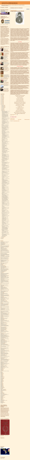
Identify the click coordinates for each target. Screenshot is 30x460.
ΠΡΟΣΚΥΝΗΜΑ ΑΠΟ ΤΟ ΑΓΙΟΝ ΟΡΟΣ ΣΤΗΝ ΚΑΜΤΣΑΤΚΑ (5, 337)
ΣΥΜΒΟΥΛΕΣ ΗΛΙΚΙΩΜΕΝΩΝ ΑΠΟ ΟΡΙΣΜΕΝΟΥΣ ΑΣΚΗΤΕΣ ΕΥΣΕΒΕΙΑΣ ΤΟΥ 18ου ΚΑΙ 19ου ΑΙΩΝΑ (5, 353)
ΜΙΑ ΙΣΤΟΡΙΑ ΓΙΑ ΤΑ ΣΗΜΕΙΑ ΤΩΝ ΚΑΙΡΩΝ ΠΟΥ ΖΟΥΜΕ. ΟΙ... (5, 196)
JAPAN (1, 384)
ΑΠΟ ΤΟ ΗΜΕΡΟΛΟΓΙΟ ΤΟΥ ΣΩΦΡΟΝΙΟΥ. (4, 147)
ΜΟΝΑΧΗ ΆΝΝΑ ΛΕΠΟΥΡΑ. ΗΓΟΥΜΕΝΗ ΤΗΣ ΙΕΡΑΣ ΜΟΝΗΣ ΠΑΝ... (5, 182)
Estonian (1, 379)
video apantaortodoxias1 (3, 400)
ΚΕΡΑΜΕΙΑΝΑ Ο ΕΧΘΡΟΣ (3, 297)
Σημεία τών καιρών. (6, 71)
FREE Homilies (3, 161)
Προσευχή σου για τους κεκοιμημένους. (5, 336)
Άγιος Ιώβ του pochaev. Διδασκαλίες (4, 246)
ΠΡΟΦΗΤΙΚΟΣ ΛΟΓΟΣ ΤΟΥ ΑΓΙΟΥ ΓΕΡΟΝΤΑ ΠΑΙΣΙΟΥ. (5, 127)
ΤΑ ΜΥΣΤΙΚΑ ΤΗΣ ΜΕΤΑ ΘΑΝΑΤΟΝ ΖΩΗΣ (5, 356)
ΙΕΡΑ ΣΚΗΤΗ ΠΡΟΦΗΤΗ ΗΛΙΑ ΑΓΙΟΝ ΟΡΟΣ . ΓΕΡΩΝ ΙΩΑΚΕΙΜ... (5, 198)
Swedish (1, 396)
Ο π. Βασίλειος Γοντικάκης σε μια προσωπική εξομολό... (5, 152)
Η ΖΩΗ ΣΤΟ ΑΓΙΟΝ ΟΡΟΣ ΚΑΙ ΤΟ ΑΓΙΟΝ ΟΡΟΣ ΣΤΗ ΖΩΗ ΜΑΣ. (5, 162)
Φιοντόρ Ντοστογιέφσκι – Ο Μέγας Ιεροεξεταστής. (5, 210)
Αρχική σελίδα (19, 119)
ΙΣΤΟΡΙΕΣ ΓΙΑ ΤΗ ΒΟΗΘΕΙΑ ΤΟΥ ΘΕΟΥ (5, 289)
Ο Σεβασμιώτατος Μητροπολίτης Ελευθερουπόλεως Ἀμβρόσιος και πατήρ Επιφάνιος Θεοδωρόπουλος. (6, 58)
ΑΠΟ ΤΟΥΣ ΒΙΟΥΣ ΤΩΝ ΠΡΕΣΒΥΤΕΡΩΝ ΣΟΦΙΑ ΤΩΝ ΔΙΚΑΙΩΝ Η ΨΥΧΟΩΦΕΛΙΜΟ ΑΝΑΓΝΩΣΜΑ (5, 255)
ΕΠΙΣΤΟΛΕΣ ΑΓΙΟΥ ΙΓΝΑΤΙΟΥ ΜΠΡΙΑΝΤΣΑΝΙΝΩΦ (4, 274)
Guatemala (2, 380)
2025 (1, 95)
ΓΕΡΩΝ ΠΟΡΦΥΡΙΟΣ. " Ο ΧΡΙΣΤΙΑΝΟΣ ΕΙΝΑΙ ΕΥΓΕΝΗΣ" (5, 131)
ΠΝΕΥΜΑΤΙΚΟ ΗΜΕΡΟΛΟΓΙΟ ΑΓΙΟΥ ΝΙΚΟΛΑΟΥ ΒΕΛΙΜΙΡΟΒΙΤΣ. (5, 112)
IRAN (1, 382)
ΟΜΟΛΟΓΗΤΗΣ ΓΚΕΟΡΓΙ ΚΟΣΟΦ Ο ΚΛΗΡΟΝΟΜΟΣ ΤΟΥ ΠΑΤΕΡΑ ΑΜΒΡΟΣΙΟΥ (4, 318)
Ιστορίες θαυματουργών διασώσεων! (4, 290)
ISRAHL (1, 383)
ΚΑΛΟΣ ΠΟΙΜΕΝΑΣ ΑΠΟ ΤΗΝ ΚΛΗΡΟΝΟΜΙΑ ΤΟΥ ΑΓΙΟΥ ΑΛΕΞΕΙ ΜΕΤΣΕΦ (4, 294)
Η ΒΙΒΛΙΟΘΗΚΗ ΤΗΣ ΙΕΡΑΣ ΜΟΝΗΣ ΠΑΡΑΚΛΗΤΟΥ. (5, 187)
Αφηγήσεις (2, 263)
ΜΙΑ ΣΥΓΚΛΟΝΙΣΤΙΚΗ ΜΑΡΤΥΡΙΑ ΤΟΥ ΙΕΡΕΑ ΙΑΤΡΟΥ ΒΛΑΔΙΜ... (5, 128)
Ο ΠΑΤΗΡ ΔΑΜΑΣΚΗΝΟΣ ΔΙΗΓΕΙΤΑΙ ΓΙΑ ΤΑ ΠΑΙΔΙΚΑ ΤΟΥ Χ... (5, 181)
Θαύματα (1, 285)
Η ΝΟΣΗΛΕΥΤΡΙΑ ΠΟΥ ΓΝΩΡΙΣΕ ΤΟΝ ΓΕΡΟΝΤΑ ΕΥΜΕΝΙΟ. (5, 200)
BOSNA (1, 372)
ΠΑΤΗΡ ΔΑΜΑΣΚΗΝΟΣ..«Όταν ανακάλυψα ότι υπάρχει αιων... (5, 180)
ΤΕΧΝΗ (1, 358)
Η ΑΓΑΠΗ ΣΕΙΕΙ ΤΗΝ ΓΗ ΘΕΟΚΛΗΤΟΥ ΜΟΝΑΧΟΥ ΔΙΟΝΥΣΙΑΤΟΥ (5, 227)
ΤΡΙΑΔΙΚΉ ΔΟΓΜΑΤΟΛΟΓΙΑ (3, 364)
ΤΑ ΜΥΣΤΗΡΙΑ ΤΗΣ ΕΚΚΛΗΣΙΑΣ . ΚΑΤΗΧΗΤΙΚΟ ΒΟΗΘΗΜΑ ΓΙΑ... (5, 228)
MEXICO (1, 386)
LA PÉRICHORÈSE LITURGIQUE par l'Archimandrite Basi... (5, 154)
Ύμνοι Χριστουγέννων (3, 365)
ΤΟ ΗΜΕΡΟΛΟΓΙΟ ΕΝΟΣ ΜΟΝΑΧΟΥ (4, 359)
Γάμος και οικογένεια (3, 266)
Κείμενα (1, 296)
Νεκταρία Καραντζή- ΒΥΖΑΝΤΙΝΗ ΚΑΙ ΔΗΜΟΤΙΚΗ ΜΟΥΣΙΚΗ (5, 190)
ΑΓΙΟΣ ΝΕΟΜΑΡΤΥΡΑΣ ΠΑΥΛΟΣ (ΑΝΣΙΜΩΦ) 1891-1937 (5, 214)
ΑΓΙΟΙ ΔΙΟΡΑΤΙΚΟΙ (2, 244)
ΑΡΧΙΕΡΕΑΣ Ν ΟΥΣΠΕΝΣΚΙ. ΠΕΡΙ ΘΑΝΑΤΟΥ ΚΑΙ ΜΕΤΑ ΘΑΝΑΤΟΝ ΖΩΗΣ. (5, 258)
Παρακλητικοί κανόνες (3, 322)
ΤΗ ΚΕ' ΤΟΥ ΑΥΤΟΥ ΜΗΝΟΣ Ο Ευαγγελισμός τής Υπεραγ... (4, 150)
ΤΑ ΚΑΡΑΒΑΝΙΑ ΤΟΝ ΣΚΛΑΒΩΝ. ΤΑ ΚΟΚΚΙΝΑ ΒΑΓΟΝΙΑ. (5, 116)
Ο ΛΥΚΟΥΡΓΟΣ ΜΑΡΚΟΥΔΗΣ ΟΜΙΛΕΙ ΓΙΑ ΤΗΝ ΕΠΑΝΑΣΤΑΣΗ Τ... (5, 158)
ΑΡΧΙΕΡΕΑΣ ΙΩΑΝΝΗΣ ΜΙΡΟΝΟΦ (4, 257)
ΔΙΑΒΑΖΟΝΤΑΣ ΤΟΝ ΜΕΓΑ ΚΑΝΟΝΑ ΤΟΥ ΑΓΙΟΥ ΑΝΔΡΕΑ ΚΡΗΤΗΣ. (5, 231)
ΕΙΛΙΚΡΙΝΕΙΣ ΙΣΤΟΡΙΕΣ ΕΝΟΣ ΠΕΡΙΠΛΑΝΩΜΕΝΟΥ (4, 270)
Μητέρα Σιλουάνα (2, 305)
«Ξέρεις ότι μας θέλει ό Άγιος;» (4, 138)
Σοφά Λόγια (2, 343)
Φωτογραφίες (2, 368)
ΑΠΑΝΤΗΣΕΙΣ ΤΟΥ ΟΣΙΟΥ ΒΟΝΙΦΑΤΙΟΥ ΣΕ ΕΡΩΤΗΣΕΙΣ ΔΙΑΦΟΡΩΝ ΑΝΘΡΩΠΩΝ (5, 252)
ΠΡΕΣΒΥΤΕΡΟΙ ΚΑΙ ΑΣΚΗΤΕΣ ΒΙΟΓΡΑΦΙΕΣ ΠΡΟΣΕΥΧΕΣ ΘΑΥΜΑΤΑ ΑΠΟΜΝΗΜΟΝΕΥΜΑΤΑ (4, 335)
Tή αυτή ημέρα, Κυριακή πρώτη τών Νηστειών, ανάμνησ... (5, 223)
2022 (1, 97)
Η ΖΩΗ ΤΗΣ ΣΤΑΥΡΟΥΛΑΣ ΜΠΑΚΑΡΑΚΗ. (5, 212)
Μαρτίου (3, 110)
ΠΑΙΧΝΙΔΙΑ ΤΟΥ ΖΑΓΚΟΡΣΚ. (4, 193)
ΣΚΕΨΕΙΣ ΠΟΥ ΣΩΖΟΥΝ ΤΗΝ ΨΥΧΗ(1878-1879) (4, 341)
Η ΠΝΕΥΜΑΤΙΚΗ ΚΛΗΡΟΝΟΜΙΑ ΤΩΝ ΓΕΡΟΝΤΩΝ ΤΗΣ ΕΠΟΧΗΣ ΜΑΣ (4, 280)
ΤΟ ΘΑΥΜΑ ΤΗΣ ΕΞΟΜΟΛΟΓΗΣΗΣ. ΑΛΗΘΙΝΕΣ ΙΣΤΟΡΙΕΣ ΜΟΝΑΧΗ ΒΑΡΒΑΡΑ (4, 362)
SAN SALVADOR (2, 395)
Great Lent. (3, 153)
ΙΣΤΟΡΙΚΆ (2, 292)
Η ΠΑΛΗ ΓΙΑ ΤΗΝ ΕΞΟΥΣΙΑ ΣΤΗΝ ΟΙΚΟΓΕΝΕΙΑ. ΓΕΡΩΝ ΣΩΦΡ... (5, 199)
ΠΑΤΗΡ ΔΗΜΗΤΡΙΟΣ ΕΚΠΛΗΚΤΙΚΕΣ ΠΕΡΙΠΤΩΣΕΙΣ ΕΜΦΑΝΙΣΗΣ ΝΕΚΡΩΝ (5, 325)
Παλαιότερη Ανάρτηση (26, 119)
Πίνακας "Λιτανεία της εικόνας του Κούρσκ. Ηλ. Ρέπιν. (5, 175)
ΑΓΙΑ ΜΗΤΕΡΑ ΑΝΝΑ (3, 243)
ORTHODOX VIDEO (3, 390)
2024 (1, 96)
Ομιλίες (1, 317)
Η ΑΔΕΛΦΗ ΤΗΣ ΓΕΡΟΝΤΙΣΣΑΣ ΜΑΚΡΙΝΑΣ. (5, 81)
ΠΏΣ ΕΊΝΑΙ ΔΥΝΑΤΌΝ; (6, 67)
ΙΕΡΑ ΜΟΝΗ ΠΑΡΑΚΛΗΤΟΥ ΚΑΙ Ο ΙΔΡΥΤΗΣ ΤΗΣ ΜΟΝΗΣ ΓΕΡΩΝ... (5, 115)
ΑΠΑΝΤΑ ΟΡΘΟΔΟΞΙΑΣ (10, 3)
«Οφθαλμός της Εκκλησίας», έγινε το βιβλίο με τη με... (5, 194)
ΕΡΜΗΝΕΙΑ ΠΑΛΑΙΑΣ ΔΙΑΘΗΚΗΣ (4, 275)
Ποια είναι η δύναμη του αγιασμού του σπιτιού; (6, 88)
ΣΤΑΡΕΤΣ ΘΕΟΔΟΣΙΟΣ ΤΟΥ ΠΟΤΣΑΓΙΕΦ (5, 345)
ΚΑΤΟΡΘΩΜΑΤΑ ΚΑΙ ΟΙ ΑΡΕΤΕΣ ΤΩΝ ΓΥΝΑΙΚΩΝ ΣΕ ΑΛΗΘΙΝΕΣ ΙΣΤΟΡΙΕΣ (4, 295)
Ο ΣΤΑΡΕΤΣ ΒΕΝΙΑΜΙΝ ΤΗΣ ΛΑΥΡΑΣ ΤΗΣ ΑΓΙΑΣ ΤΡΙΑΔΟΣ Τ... (5, 195)
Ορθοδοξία (2, 319)
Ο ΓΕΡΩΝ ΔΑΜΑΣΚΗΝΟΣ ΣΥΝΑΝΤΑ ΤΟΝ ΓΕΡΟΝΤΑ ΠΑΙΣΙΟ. (5, 135)
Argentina (2, 369)
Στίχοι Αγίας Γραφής (3, 346)
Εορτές (1, 272)
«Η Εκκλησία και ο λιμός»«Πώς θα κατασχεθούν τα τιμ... (5, 218)
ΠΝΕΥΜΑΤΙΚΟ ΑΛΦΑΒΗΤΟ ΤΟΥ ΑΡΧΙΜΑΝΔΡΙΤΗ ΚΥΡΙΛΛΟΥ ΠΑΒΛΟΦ (5, 331)
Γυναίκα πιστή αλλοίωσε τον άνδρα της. (5, 232)
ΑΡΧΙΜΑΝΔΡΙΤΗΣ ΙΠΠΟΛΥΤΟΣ (4, 259)
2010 (1, 237)
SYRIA (1, 397)
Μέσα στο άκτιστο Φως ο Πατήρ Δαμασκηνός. (5, 139)
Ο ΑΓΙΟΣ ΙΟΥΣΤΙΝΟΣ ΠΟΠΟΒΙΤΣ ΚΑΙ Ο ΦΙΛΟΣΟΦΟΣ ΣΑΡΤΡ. (5, 136)
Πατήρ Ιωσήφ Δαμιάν (3, 327)
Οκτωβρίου (3, 106)
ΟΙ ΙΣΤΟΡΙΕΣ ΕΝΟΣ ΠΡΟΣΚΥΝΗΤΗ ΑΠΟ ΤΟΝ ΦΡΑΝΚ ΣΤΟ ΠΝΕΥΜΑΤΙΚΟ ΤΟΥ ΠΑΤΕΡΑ (5, 316)
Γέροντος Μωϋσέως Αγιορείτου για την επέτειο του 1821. (5, 163)
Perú (1, 391)
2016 (1, 101)
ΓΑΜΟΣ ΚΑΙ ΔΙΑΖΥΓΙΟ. (4, 164)
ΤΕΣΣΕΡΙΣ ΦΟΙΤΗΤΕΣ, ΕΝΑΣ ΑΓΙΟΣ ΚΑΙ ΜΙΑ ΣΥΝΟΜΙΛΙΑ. (5, 137)
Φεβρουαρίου (3, 236)
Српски (1, 401)
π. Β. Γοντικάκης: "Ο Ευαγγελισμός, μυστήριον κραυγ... (5, 121)
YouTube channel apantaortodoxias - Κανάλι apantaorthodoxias (4, 11)
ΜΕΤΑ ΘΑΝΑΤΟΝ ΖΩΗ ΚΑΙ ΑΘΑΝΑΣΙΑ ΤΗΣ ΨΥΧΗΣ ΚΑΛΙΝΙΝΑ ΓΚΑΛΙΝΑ (5, 304)
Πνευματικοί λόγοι (2, 332)
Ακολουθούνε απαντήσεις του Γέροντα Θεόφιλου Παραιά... (5, 220)
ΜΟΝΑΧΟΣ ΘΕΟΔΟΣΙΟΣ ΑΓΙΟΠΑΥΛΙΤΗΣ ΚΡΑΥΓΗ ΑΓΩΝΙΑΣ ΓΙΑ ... (5, 132)
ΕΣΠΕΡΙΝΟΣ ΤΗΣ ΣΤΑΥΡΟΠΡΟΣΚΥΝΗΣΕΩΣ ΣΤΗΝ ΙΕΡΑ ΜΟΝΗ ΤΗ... (5, 134)
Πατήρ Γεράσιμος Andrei (3, 324)
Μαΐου (2, 109)
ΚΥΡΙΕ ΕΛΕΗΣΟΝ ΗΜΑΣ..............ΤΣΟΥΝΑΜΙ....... (5, 140)
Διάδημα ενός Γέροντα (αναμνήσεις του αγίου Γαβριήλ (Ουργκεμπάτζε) (5, 268)
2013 (1, 103)
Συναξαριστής (2, 354)
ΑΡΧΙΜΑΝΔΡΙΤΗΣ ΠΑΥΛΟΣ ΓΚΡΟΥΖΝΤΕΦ (3, 261)
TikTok (1, 398)
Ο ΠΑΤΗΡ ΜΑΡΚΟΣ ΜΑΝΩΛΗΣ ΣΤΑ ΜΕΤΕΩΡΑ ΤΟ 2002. (5, 219)
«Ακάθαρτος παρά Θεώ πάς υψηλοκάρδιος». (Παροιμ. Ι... (5, 235)
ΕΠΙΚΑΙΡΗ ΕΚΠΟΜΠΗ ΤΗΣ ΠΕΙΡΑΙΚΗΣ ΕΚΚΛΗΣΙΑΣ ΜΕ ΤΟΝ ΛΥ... (5, 122)
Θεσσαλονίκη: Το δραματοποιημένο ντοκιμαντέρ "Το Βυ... (5, 216)
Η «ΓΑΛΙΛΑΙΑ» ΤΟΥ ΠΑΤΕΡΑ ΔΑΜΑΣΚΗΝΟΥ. (4, 160)
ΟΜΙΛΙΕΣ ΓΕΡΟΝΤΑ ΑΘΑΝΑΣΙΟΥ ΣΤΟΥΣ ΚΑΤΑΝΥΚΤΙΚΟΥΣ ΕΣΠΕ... (5, 111)
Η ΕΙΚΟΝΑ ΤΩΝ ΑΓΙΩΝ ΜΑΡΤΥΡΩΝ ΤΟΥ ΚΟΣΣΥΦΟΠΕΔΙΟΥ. (5, 151)
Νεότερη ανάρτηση (12, 119)
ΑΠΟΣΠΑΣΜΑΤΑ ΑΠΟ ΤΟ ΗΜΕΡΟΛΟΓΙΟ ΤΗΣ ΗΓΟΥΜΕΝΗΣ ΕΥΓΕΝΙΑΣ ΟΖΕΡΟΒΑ (5, 256)
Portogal (1, 392)
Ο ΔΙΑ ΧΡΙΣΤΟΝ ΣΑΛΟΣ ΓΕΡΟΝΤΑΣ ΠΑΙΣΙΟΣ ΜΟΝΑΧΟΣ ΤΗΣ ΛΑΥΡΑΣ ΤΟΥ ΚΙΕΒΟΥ (5, 311)
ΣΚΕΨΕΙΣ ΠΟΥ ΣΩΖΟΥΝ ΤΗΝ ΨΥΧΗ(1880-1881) (4, 342)
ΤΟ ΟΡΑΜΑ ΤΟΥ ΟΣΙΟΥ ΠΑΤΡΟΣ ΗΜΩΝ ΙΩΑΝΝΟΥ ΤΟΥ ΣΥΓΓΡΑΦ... (5, 203)
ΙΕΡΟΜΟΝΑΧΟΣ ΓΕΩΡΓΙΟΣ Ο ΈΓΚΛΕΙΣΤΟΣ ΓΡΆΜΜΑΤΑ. (4, 287)
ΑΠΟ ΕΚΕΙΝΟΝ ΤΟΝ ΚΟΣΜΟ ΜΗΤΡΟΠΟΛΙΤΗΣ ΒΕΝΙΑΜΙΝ (4, 253)
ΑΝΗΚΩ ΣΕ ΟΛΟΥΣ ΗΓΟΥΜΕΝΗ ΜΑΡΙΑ (5, 250)
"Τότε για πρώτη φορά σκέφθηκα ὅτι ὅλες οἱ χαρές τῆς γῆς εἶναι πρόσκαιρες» (6, 63)
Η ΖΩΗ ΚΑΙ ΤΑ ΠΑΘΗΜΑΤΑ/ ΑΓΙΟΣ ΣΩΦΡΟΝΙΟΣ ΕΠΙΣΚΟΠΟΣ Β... (5, 148)
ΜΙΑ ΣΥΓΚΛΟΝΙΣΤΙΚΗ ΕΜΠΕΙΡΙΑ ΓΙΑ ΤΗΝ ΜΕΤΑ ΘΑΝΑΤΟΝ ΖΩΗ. (5, 197)
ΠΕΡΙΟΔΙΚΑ (2, 330)
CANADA (1, 373)
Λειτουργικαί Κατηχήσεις (3, 300)
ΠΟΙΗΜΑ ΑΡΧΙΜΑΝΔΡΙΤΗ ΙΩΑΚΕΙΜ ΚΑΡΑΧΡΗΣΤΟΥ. (5, 222)
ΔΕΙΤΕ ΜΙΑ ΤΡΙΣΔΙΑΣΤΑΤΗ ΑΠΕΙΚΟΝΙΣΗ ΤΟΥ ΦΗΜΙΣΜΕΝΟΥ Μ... (5, 234)
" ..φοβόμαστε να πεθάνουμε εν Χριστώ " (5, 167)
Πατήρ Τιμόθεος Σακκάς (3, 329)
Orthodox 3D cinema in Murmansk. (5, 126)
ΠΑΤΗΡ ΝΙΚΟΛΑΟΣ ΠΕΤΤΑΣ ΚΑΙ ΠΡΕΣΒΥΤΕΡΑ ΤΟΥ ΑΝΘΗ (4, 328)
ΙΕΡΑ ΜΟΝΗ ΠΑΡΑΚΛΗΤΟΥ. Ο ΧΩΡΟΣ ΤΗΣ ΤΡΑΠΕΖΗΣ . (5, 189)
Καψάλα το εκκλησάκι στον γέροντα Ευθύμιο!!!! (6, 85)
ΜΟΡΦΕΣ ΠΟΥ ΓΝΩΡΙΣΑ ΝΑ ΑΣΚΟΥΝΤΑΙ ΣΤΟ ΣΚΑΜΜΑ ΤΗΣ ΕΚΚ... (5, 118)
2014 (1, 102)
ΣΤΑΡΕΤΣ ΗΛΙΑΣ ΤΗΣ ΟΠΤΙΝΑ (4, 344)
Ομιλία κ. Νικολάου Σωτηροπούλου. (5, 225)
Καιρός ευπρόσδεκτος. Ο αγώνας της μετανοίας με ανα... (5, 120)
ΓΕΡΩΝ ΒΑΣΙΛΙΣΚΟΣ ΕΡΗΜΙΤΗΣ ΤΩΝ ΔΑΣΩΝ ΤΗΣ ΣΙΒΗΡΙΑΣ (5, 267)
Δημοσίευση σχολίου (12, 118)
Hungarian (2, 381)
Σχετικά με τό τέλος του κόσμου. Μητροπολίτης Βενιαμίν (4, 355)
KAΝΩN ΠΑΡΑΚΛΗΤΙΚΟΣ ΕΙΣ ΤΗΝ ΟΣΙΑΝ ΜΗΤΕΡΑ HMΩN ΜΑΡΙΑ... (5, 114)
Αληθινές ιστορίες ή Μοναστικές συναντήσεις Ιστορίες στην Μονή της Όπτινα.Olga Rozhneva (4, 249)
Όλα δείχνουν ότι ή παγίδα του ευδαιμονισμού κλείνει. (4, 145)
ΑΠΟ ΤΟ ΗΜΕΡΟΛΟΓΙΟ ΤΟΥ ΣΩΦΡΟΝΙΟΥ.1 (4, 146)
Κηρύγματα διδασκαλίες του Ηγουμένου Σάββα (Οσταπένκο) (5, 299)
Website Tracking (2, 458)
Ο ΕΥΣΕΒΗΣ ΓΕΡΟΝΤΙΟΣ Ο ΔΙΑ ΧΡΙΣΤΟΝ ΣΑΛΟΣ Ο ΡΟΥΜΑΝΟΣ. (5, 312)
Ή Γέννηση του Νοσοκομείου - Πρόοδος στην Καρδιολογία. (5, 207)
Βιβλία (1, 264)
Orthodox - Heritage (3, 389)
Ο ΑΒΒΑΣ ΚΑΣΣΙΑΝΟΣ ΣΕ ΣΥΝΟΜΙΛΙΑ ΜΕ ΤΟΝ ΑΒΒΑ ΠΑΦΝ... (5, 155)
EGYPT (1, 377)
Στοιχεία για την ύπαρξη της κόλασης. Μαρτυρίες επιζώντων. (4, 348)
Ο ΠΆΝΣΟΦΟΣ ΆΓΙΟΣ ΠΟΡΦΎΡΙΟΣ (4, 314)
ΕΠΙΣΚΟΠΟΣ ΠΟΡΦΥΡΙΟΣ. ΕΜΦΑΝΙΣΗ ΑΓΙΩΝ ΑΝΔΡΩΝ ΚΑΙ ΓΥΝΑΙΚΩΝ (5, 273)
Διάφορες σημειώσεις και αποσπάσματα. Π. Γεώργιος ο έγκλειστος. (5, 269)
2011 (1, 104)
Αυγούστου (3, 107)
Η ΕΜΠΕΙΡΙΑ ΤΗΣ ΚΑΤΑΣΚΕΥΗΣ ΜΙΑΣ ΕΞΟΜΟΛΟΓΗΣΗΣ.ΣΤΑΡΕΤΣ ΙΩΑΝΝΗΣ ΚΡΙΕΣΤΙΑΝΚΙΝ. (5, 277)
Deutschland (2, 376)
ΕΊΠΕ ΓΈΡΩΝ (2, 271)
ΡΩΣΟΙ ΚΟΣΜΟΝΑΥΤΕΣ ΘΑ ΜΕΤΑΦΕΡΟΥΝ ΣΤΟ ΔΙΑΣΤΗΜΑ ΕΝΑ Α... (5, 169)
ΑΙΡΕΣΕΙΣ (2, 247)
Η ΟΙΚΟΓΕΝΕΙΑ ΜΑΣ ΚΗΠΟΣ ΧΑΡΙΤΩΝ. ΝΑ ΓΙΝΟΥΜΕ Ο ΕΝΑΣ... (5, 171)
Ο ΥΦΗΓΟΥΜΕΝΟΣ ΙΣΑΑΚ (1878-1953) (17, 11)
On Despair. (3, 124)
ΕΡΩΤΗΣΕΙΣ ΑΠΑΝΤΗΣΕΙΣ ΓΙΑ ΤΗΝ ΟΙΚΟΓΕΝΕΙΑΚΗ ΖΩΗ (4, 276)
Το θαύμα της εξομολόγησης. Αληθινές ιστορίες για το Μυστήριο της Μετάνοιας (5, 360)
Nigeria (1, 388)
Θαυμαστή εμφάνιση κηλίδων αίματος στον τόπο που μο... (5, 174)
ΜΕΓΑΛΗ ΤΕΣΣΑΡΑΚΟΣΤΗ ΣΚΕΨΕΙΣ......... (4, 186)
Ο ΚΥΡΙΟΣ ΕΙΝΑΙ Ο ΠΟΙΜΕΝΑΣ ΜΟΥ (4, 313)
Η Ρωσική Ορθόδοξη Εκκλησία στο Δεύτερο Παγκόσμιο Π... (5, 168)
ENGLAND (2, 378)
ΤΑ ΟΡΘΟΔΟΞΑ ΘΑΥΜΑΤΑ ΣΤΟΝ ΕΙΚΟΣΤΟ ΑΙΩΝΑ (4, 357)
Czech (1, 375)
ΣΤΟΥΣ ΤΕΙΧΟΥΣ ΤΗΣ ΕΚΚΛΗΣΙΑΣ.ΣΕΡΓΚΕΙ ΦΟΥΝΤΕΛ (4, 350)
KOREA (1, 385)
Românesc (2, 393)
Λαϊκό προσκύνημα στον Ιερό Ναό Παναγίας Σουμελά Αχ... (5, 143)
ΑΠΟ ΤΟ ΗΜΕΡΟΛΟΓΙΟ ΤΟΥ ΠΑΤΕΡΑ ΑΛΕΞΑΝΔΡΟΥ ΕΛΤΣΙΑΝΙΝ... (5, 165)
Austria (1, 370)
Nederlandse (2, 387)
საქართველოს (2, 402)
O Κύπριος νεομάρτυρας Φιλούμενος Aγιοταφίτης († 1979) (5, 130)
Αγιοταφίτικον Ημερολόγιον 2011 (5, 159)
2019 (1, 99)
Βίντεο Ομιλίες (2, 265)
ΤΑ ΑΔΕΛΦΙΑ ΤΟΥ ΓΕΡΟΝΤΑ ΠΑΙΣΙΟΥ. (5, 125)
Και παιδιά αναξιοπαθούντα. (4, 209)
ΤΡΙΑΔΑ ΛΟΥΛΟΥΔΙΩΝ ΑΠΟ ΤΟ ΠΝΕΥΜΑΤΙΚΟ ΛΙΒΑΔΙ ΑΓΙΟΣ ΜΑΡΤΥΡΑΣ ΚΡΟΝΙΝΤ (5, 363)
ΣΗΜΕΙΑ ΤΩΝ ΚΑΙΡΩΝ (3, 340)
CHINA (1, 374)
